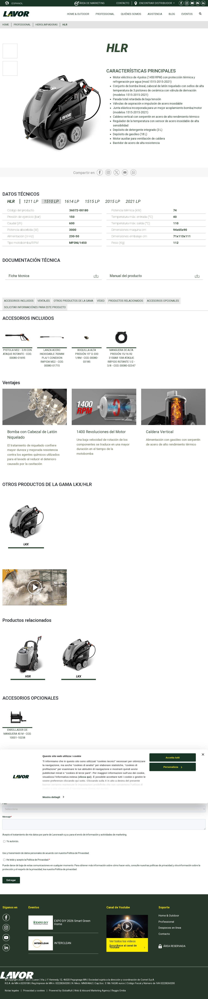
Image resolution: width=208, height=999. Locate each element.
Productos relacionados (125, 300)
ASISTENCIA (155, 14)
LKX (26, 544)
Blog (172, 14)
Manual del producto (128, 276)
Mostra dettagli (51, 992)
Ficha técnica (20, 276)
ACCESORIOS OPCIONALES (163, 300)
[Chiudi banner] (203, 950)
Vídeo (100, 300)
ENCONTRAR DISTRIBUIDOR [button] (156, 3)
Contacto (164, 933)
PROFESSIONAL (22, 24)
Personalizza (172, 962)
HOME (5, 24)
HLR (64, 24)
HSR (28, 676)
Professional (105, 14)
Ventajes (43, 300)
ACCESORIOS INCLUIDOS (19, 300)
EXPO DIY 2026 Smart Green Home (72, 922)
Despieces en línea (170, 927)
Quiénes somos (131, 14)
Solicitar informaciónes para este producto (35, 307)
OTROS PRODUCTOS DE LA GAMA (73, 300)
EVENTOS (187, 14)
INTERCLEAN (62, 943)
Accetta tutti (173, 953)
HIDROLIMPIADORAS (47, 24)
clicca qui (85, 972)
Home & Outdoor (78, 14)
